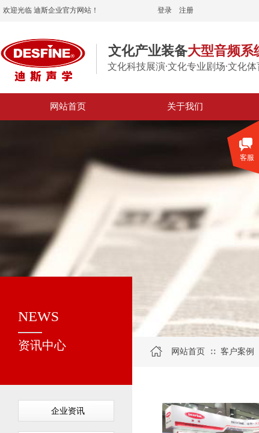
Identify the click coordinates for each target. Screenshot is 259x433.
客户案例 (237, 351)
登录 (164, 10)
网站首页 (188, 351)
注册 (186, 10)
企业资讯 (68, 411)
